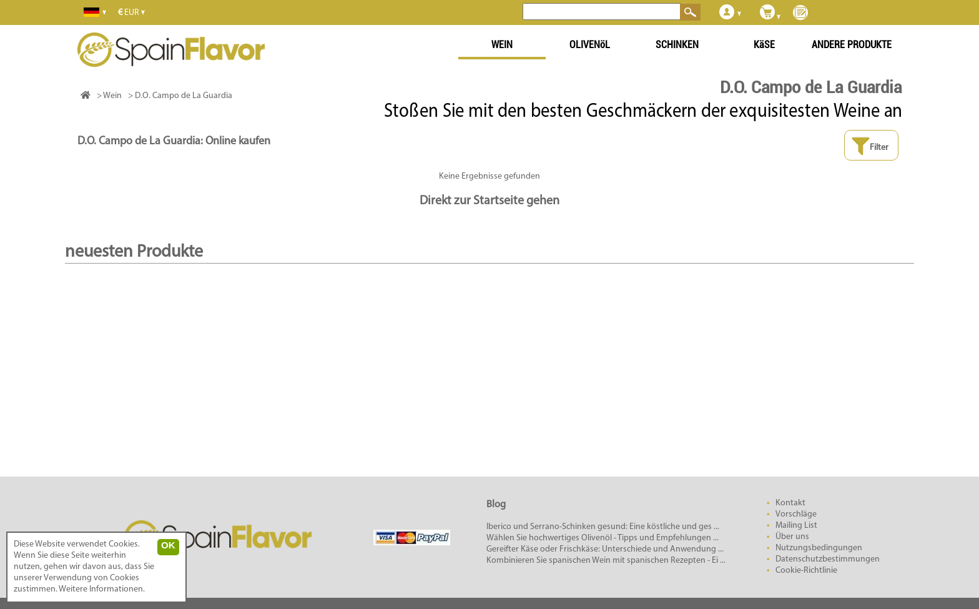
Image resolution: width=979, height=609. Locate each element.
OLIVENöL (589, 45)
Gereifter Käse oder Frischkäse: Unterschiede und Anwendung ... (605, 549)
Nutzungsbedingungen (818, 548)
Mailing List (796, 525)
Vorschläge (796, 514)
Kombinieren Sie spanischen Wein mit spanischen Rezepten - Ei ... (606, 560)
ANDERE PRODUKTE (852, 45)
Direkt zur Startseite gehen (489, 201)
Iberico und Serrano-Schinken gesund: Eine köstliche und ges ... (602, 527)
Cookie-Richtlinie (806, 570)
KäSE (764, 45)
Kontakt (790, 503)
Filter (869, 146)
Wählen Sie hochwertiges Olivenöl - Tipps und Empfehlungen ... (602, 538)
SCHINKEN (677, 45)
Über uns (792, 537)
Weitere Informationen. (102, 589)
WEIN (502, 45)
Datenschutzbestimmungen (827, 559)
